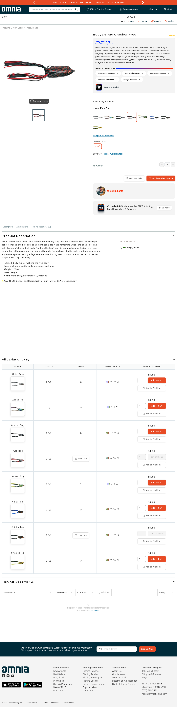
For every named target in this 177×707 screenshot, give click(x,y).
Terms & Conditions (51, 703)
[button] (88, 235)
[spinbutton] (142, 380)
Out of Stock (157, 457)
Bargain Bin (59, 677)
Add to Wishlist (134, 178)
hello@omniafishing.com (154, 694)
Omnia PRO (89, 690)
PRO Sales (58, 680)
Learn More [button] (164, 208)
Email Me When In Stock (161, 178)
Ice (96, 21)
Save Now (119, 2)
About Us (117, 671)
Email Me (81, 459)
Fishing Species (91, 680)
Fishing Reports (91, 671)
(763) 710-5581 (149, 690)
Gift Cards (58, 690)
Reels (31, 21)
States (142, 21)
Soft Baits (18, 28)
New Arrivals (59, 671)
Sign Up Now (148, 649)
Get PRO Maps (83, 21)
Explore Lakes (90, 687)
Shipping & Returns (151, 674)
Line (13, 21)
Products (6, 28)
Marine (69, 21)
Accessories (56, 21)
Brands (156, 21)
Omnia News (118, 674)
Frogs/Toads (32, 28)
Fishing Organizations (94, 684)
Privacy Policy (68, 703)
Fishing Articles (90, 674)
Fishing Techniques (92, 677)
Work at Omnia (119, 677)
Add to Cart (156, 380)
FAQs (144, 677)
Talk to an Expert (150, 671)
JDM (104, 21)
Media (169, 21)
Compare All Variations (103, 136)
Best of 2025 (59, 687)
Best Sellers (59, 674)
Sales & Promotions (63, 684)
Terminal (42, 21)
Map (130, 21)
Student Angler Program (124, 684)
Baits (4, 21)
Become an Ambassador (124, 680)
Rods (21, 21)
